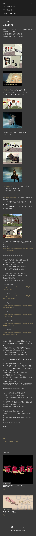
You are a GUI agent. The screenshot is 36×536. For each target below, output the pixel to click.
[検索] (32, 3)
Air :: (11, 13)
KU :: (15, 13)
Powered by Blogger (18, 527)
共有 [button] (4, 438)
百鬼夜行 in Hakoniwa (14, 486)
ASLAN (11, 441)
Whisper (16, 441)
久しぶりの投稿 (10, 511)
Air (8, 441)
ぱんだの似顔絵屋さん (11, 197)
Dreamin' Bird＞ (9, 186)
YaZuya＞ (7, 90)
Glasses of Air (9, 7)
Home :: (6, 13)
